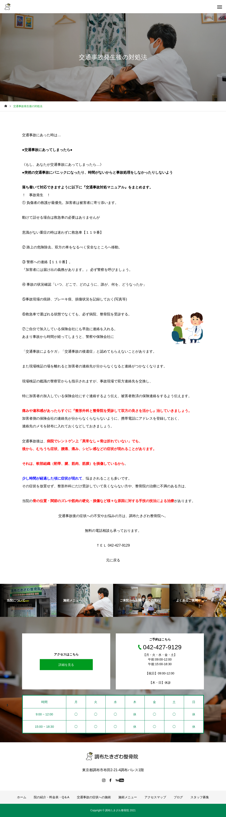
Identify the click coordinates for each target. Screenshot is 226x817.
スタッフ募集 (199, 797)
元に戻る (113, 560)
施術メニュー (127, 797)
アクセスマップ (155, 797)
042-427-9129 (118, 545)
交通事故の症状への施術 (94, 797)
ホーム (21, 797)
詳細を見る (66, 664)
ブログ (178, 797)
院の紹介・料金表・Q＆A (51, 797)
